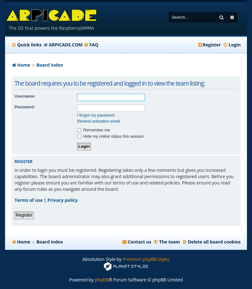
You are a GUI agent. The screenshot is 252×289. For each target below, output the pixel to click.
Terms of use (29, 200)
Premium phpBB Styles (146, 259)
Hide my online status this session (110, 136)
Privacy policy (62, 200)
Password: (25, 107)
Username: (25, 96)
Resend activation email (98, 121)
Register (24, 215)
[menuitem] (91, 45)
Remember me (93, 130)
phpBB (102, 280)
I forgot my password (95, 115)
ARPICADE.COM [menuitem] (65, 45)
